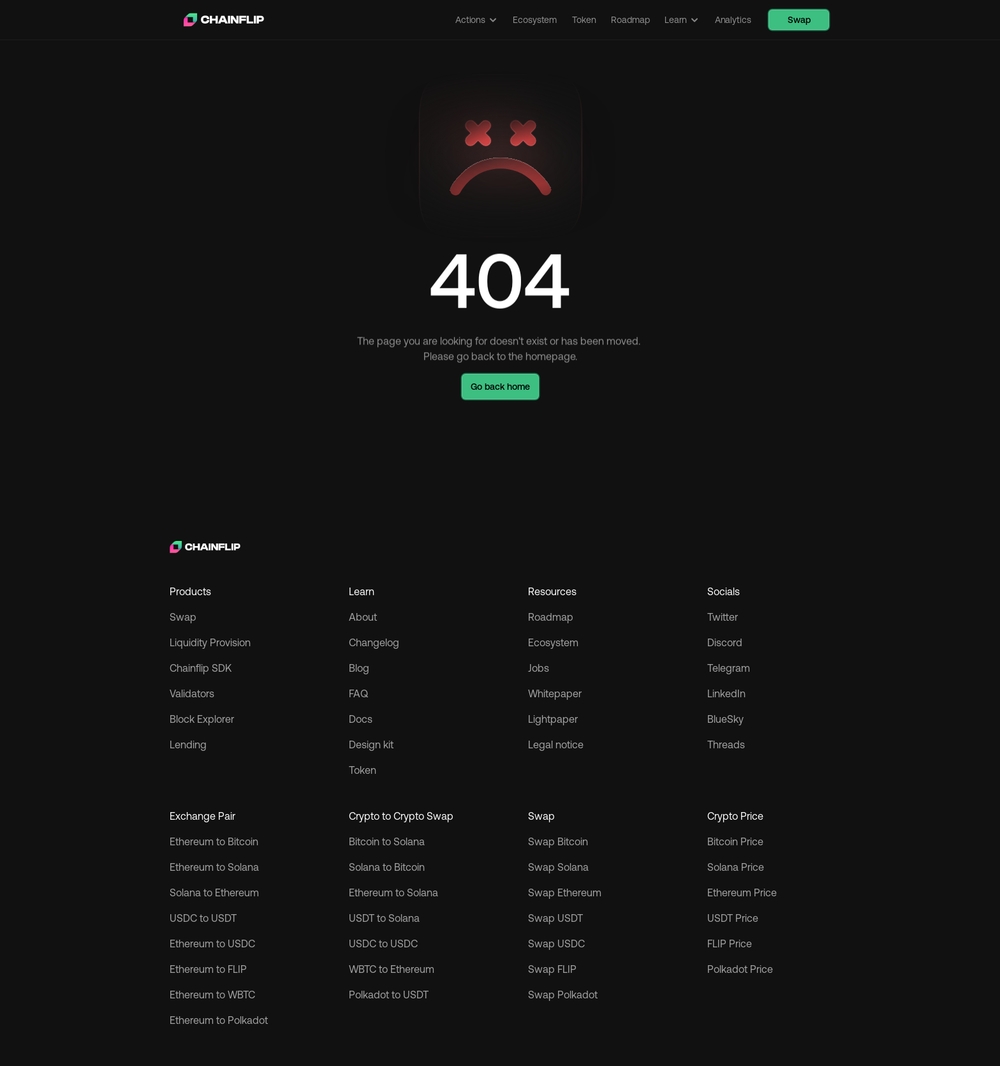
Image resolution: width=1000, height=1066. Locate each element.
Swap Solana (559, 867)
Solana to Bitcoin (387, 867)
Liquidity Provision (210, 642)
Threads (726, 744)
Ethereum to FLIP (208, 969)
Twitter (722, 617)
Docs (360, 719)
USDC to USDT (203, 918)
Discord (724, 642)
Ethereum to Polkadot (219, 1020)
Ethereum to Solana (214, 867)
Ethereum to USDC (212, 943)
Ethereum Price (742, 892)
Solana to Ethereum (214, 892)
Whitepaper (555, 693)
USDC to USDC (383, 943)
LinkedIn (726, 693)
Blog (359, 668)
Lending (188, 744)
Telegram (728, 668)
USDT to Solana (384, 918)
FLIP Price (729, 943)
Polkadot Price (740, 969)
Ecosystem (553, 642)
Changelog (374, 642)
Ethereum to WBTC (212, 994)
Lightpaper (553, 719)
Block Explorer (202, 719)
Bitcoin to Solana (387, 841)
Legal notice (556, 744)
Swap (183, 617)
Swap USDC (556, 943)
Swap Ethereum (564, 892)
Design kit (371, 744)
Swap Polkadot (563, 994)
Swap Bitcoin (558, 841)
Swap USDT (555, 918)
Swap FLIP (552, 969)
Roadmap (550, 617)
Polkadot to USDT (389, 994)
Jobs (538, 668)
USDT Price (732, 918)
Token (362, 770)
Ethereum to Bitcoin (214, 841)
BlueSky (725, 719)
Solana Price (735, 867)
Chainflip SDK (201, 668)
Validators (192, 693)
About (363, 617)
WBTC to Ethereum (391, 969)
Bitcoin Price (735, 841)
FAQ (358, 693)
